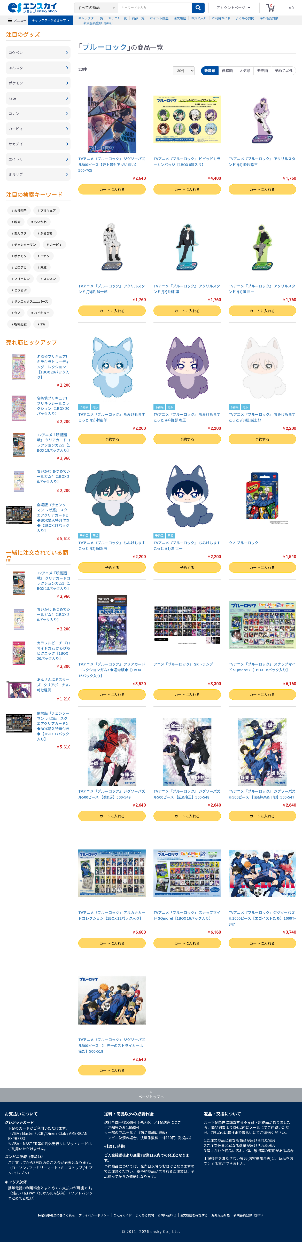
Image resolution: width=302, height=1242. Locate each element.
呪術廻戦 (20, 324)
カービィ (56, 244)
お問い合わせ (167, 1215)
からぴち (46, 233)
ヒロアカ (20, 267)
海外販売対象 (269, 18)
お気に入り (199, 18)
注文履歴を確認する (194, 1215)
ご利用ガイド (221, 18)
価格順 (227, 70)
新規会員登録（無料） (98, 23)
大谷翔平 (20, 210)
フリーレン (22, 278)
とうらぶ (20, 290)
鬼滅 (43, 267)
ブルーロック (104, 46)
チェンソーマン (25, 244)
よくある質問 (245, 18)
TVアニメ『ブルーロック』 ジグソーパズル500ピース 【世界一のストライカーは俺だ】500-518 (111, 1045)
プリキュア (48, 210)
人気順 (244, 70)
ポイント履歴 (159, 18)
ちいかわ (40, 222)
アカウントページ (231, 7)
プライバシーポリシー (94, 1215)
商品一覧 (138, 18)
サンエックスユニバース (31, 301)
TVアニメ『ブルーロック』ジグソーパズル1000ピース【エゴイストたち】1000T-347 (262, 918)
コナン (45, 256)
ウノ (17, 312)
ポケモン (20, 256)
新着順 (209, 70)
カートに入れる (112, 189)
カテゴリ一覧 (117, 18)
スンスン (49, 278)
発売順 (262, 70)
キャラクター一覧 (90, 18)
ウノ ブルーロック (243, 542)
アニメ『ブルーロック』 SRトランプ (183, 664)
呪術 (17, 222)
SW (42, 324)
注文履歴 (180, 18)
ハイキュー (42, 312)
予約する (112, 439)
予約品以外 (284, 70)
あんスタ (20, 233)
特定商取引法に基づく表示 (56, 1215)
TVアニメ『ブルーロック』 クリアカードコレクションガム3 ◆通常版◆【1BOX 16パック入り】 (111, 669)
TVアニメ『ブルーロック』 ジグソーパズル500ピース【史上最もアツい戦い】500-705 (111, 164)
